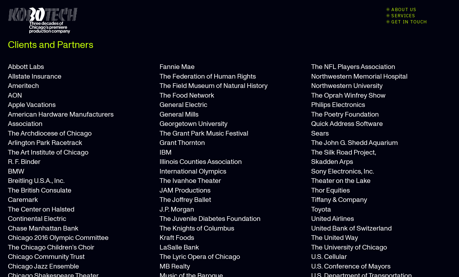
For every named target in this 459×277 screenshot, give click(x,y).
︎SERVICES (400, 15)
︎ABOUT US (400, 9)
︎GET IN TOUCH (406, 22)
